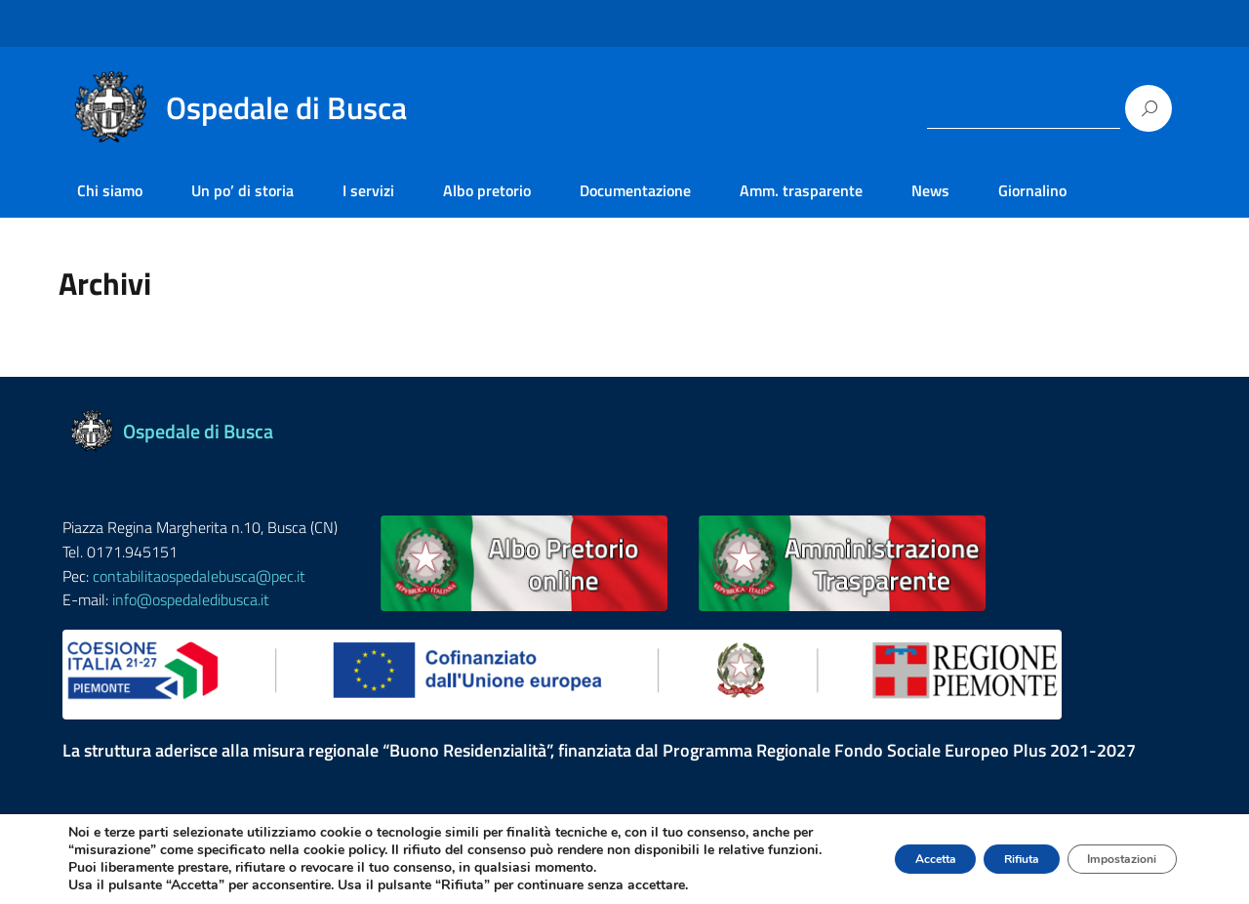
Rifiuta (978, 850)
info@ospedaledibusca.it (190, 599)
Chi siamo (109, 190)
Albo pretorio (487, 190)
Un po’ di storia (242, 190)
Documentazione (635, 190)
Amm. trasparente (801, 190)
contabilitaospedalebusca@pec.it (199, 576)
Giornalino (1032, 190)
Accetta (867, 850)
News (930, 190)
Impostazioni (1107, 850)
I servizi (368, 190)
